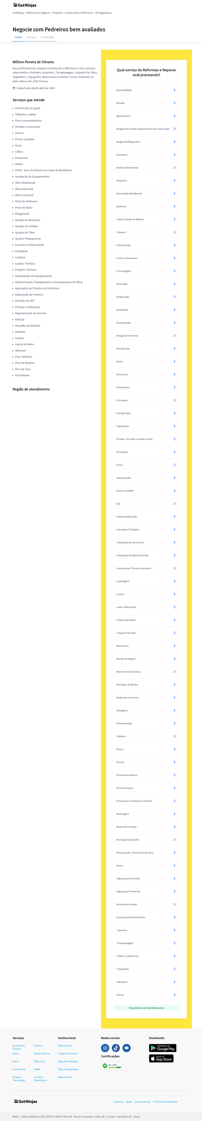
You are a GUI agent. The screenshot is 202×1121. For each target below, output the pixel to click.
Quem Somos (65, 1045)
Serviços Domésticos (40, 1078)
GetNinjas (18, 13)
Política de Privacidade (165, 1101)
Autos (16, 1061)
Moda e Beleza (42, 1053)
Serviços (31, 37)
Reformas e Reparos (38, 13)
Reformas (39, 1061)
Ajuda (129, 1101)
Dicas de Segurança (68, 1069)
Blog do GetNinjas (68, 1061)
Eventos (38, 1045)
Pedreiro (57, 13)
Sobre (18, 37)
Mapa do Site (65, 1077)
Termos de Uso (142, 1101)
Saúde (37, 1069)
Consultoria (19, 1069)
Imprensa (118, 1101)
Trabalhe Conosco (68, 1053)
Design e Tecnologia (19, 1078)
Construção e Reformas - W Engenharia (88, 13)
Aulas (15, 1053)
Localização (47, 37)
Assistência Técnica (19, 1047)
